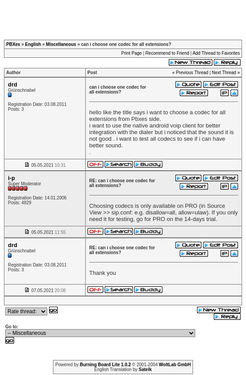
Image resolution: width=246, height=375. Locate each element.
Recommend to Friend (167, 53)
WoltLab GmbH (175, 364)
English (33, 44)
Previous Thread (192, 72)
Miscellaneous (61, 44)
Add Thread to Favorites (216, 53)
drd (12, 84)
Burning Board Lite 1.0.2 (105, 364)
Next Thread (224, 72)
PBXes (13, 44)
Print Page (131, 53)
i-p (11, 178)
